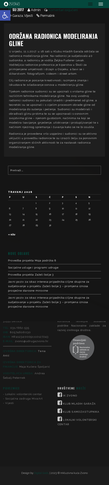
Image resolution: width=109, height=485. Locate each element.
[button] (5, 15)
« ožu (11, 234)
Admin (36, 10)
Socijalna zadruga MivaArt (24, 353)
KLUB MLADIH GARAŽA (79, 358)
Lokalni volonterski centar (23, 348)
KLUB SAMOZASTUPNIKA (81, 366)
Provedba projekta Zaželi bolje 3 (31, 274)
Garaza (17, 16)
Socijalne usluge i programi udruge (33, 267)
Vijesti (28, 16)
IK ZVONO (70, 350)
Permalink (47, 16)
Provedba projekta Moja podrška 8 (32, 260)
